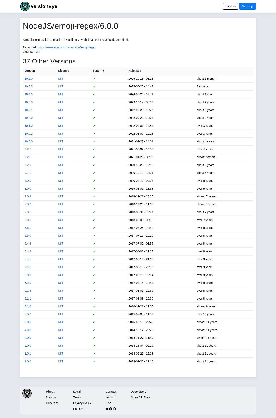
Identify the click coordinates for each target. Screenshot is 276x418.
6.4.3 (28, 243)
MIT (37, 51)
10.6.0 (29, 78)
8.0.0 (28, 188)
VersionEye (43, 6)
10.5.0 (29, 86)
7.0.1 (28, 212)
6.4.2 (28, 251)
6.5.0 (28, 235)
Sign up (247, 6)
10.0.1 (29, 133)
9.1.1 (28, 172)
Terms (77, 397)
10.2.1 (29, 110)
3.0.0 (28, 337)
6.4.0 (28, 267)
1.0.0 (28, 361)
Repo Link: (30, 47)
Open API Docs (141, 397)
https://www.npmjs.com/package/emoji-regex (67, 47)
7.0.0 (28, 220)
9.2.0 (28, 165)
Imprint (110, 397)
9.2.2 (28, 149)
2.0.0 (28, 345)
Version (30, 70)
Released (134, 70)
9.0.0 (28, 180)
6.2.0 (28, 282)
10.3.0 (29, 102)
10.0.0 (29, 141)
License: (28, 51)
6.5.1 (28, 227)
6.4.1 (28, 259)
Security (98, 70)
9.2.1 (28, 157)
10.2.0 (29, 117)
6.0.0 (28, 314)
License (63, 70)
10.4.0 (29, 94)
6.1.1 (28, 298)
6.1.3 (28, 290)
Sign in (230, 6)
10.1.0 (29, 125)
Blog (108, 403)
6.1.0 (28, 306)
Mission (51, 397)
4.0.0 (28, 330)
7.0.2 (28, 204)
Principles (52, 403)
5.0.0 (28, 322)
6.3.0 (28, 275)
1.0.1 (28, 353)
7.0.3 (28, 196)
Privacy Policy (82, 403)
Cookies (78, 409)
